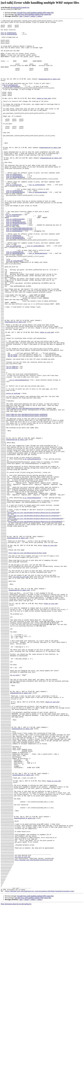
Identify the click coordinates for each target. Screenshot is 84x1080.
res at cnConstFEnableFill (19, 452)
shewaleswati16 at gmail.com (19, 7)
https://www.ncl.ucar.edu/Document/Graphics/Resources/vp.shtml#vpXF (33, 611)
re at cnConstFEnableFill (31, 547)
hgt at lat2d (12, 422)
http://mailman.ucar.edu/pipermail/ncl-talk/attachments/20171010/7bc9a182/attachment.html (39, 1065)
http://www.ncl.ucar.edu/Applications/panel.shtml (25, 486)
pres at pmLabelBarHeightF (16, 262)
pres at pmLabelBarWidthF (15, 209)
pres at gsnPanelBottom (14, 280)
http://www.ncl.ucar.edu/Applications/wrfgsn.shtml (28, 659)
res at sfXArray (12, 436)
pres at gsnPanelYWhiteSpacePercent (19, 270)
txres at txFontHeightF (14, 309)
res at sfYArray (12, 438)
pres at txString (12, 255)
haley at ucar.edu (43, 114)
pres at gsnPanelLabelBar (15, 259)
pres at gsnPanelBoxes (14, 273)
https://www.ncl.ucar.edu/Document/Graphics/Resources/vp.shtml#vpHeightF (35, 618)
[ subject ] (33, 16)
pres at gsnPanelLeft (8, 35)
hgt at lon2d (12, 423)
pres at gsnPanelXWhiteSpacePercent (19, 271)
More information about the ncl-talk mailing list (16, 1078)
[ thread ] (27, 16)
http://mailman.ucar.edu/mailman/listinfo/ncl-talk (34, 1028)
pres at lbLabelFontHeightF (16, 264)
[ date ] (21, 16)
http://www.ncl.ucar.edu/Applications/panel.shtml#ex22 (26, 495)
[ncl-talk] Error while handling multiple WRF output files (35, 12)
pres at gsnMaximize (13, 261)
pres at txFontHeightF (13, 253)
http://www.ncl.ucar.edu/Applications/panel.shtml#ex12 (26, 493)
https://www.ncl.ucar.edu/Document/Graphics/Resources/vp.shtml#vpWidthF (35, 622)
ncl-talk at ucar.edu (21, 688)
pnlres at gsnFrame (13, 468)
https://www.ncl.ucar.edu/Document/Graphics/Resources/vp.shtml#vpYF (33, 615)
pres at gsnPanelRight (9, 37)
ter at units (14, 806)
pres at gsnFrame (12, 266)
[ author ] (40, 16)
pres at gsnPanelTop (13, 278)
